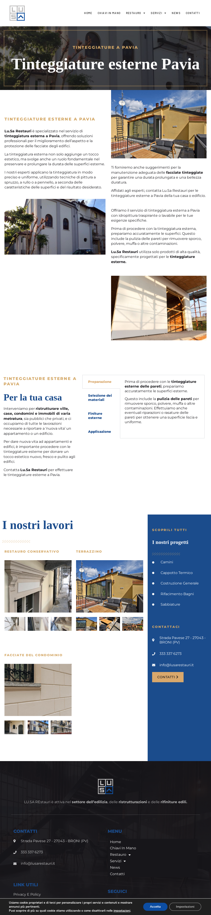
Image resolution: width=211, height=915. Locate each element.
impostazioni (18, 910)
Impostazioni (184, 905)
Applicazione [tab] (99, 431)
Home (88, 12)
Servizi (158, 13)
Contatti (193, 12)
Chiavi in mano (109, 12)
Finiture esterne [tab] (95, 415)
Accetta (154, 905)
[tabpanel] (162, 403)
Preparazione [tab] (100, 382)
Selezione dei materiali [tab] (100, 397)
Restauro (136, 13)
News (176, 12)
